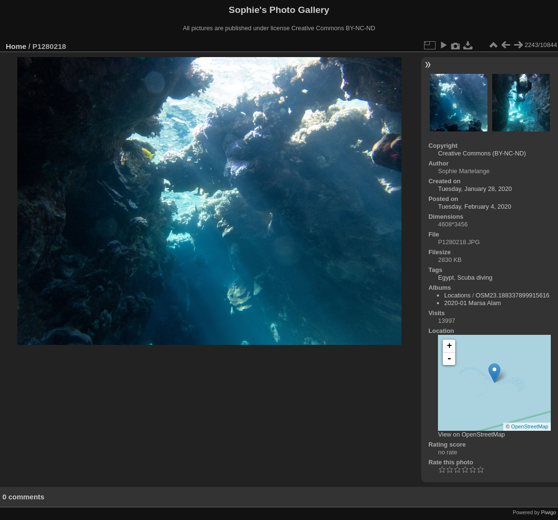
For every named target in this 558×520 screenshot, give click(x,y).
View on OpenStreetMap (471, 434)
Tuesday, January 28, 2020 (475, 188)
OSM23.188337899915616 (513, 295)
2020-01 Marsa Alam (472, 303)
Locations (457, 295)
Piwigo (548, 512)
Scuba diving (474, 277)
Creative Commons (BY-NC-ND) (482, 153)
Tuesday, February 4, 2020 (474, 206)
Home (16, 46)
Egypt (446, 277)
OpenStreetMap (529, 426)
